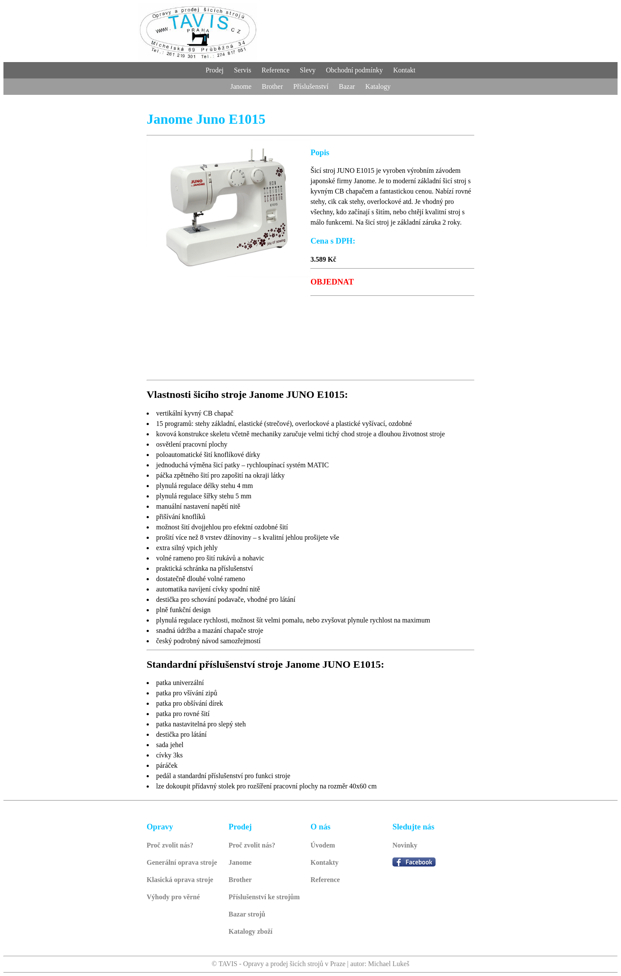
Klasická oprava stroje (180, 879)
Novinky (404, 845)
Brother (240, 879)
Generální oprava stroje (182, 862)
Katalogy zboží (251, 931)
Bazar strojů (247, 914)
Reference (325, 879)
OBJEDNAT (332, 281)
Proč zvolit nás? (170, 845)
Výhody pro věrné (173, 897)
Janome (240, 862)
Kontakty (324, 862)
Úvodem (322, 845)
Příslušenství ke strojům (264, 897)
